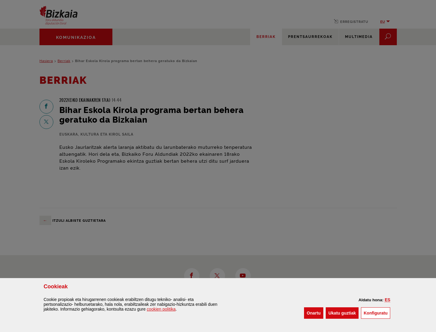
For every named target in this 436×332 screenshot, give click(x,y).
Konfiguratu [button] (377, 312)
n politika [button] (161, 309)
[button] (388, 299)
